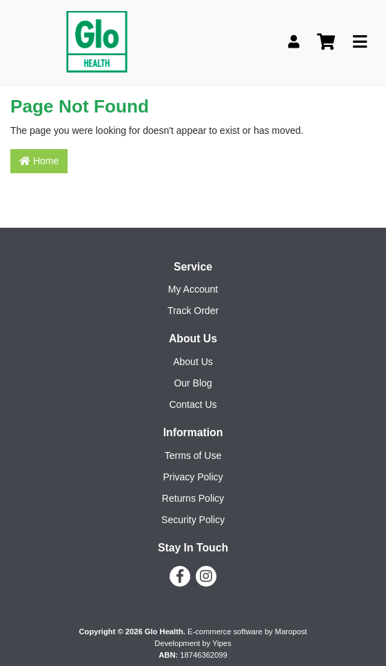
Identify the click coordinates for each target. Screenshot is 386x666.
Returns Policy (193, 498)
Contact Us (192, 404)
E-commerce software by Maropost (247, 631)
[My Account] (293, 42)
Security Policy (193, 519)
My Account (193, 289)
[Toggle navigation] (360, 42)
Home (39, 160)
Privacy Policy (193, 476)
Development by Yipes (192, 643)
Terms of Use (193, 455)
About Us (193, 361)
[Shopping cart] (326, 42)
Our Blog (193, 383)
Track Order (193, 310)
